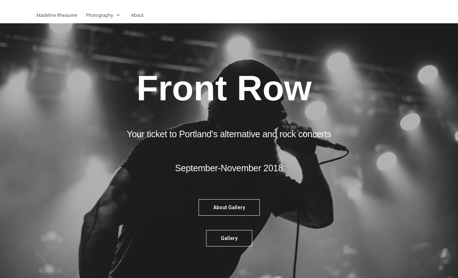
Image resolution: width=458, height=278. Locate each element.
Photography (106, 15)
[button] (229, 207)
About (137, 15)
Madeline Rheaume (56, 15)
